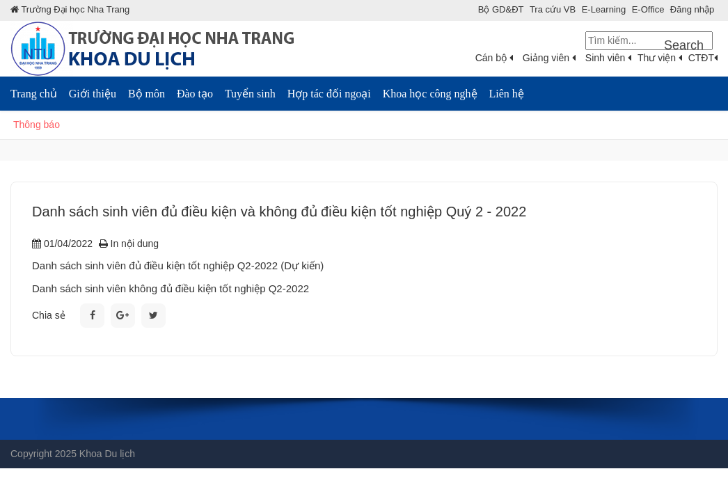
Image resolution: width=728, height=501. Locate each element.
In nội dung (129, 243)
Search (684, 45)
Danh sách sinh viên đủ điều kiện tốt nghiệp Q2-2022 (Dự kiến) (178, 265)
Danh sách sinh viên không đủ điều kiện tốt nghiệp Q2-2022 (170, 288)
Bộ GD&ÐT (501, 9)
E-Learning (604, 9)
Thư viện (660, 57)
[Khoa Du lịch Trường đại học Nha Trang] (167, 48)
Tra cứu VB (553, 9)
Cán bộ (494, 57)
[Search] (649, 40)
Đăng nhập (692, 9)
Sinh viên (608, 57)
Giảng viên (549, 57)
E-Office (648, 9)
